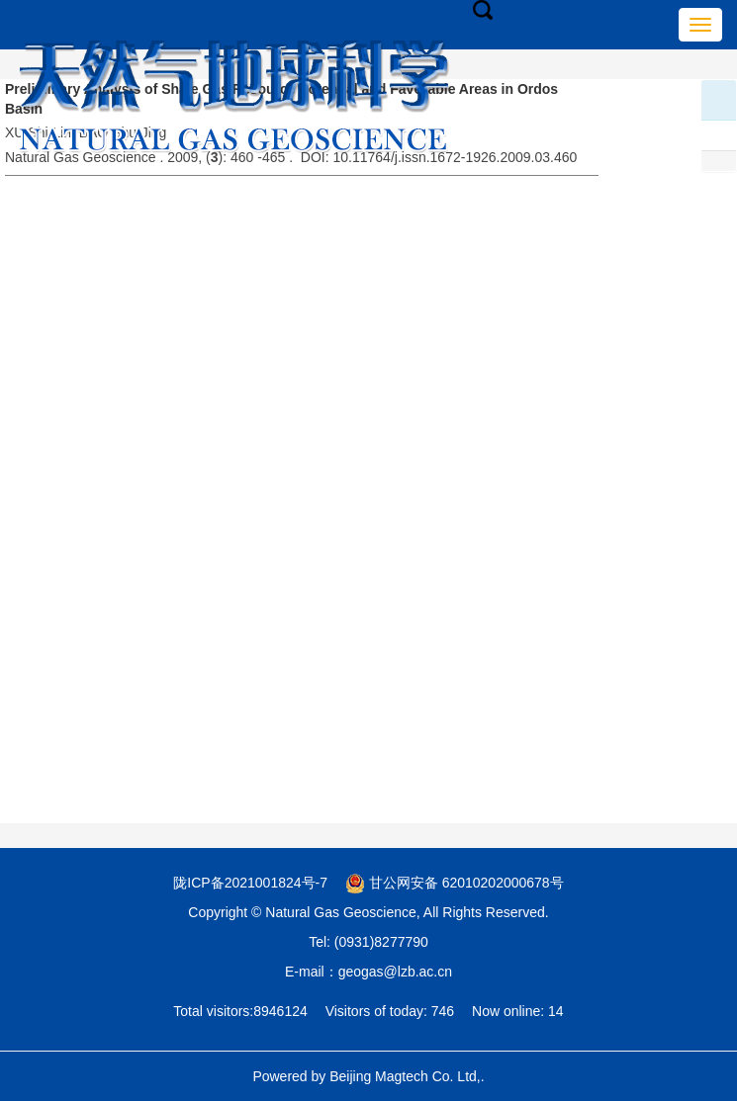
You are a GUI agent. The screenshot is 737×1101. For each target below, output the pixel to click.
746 (442, 1011)
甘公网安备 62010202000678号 (454, 882)
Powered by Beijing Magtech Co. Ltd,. (368, 1076)
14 (556, 1011)
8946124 (280, 1011)
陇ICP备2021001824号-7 (250, 882)
